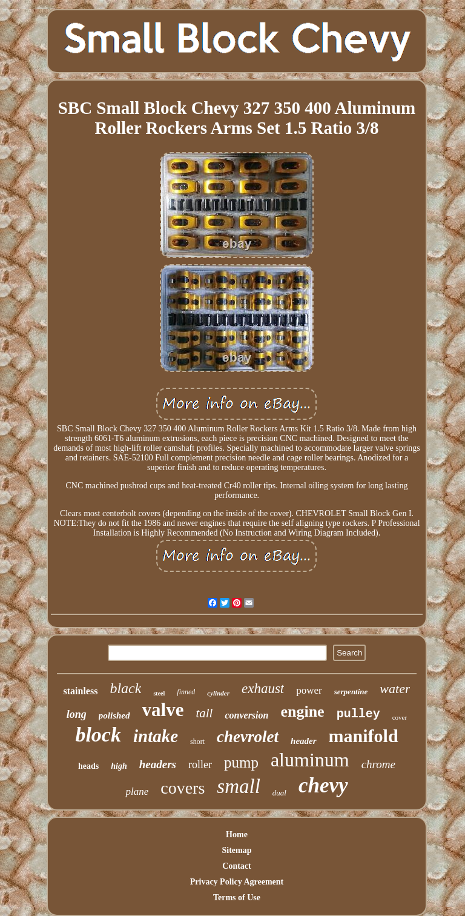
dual (279, 792)
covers (182, 787)
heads (88, 766)
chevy (323, 785)
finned (186, 692)
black (125, 688)
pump (241, 762)
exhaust (263, 688)
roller (200, 764)
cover (399, 717)
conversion (246, 715)
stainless (81, 691)
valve (163, 709)
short (197, 741)
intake (155, 736)
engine (302, 711)
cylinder (218, 693)
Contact (236, 866)
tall (204, 713)
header (304, 741)
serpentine (351, 691)
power (309, 690)
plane (136, 791)
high (119, 766)
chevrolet (248, 737)
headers (157, 764)
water (395, 688)
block (98, 734)
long (77, 714)
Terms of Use (236, 897)
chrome (378, 764)
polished (114, 715)
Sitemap (236, 850)
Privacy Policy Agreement (236, 881)
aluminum (310, 760)
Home (237, 834)
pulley (358, 714)
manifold (363, 736)
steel (159, 693)
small (238, 786)
